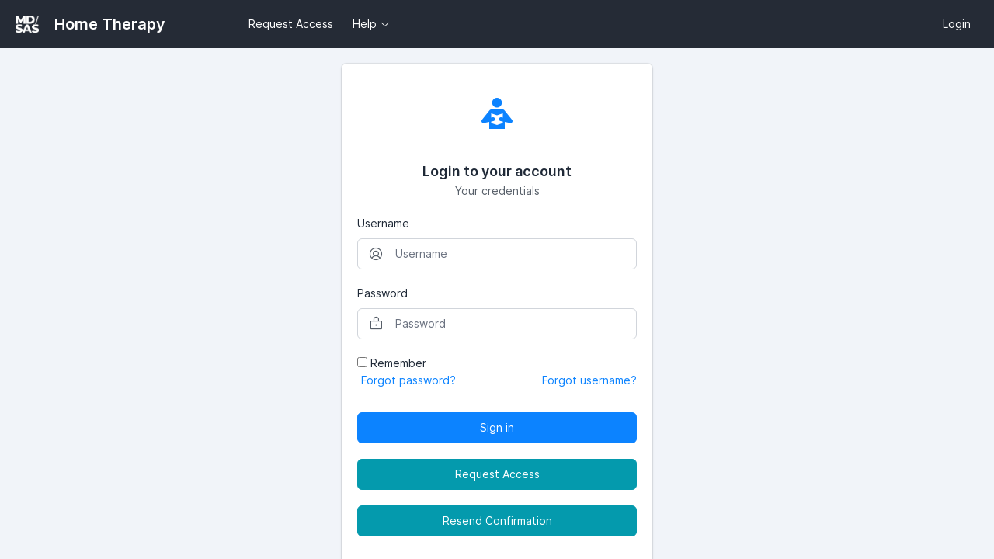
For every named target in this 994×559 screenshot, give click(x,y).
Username (383, 223)
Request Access (290, 23)
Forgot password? (408, 380)
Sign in (497, 427)
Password (382, 293)
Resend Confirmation (497, 520)
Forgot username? (589, 380)
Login (957, 23)
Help (365, 23)
